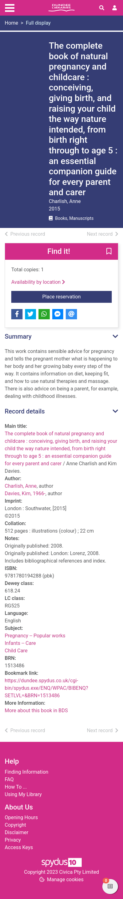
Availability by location (38, 282)
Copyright (15, 825)
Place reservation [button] (77, 296)
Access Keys (19, 847)
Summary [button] (18, 336)
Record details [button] (25, 411)
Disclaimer (16, 832)
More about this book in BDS (36, 710)
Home (11, 23)
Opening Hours (21, 817)
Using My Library (23, 794)
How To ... (16, 787)
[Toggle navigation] (9, 7)
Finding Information (26, 772)
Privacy (13, 840)
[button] (109, 252)
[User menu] (114, 8)
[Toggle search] (101, 8)
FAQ (9, 779)
